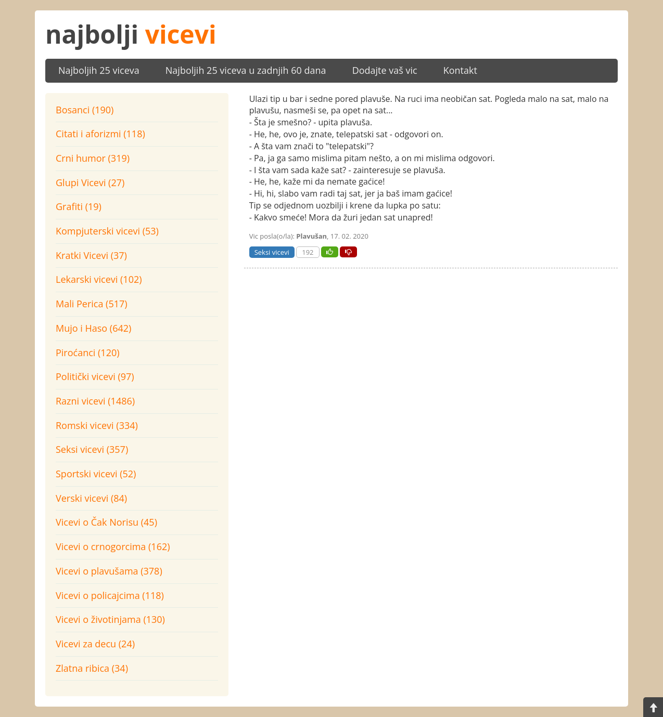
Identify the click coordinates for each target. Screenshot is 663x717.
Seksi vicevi (271, 252)
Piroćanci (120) (88, 352)
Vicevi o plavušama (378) (109, 571)
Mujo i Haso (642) (93, 328)
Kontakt (460, 70)
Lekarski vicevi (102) (99, 279)
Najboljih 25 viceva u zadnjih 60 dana (245, 70)
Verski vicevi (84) (91, 498)
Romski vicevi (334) (97, 425)
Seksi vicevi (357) (92, 449)
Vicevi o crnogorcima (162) (113, 546)
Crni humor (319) (93, 158)
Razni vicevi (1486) (95, 401)
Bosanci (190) (84, 109)
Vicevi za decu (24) (95, 643)
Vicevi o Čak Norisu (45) (106, 522)
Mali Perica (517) (92, 303)
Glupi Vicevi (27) (90, 182)
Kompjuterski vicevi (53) (107, 231)
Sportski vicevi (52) (96, 473)
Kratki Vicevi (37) (91, 255)
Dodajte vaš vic (384, 70)
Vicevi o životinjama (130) (110, 619)
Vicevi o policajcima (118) (110, 595)
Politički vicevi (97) (95, 376)
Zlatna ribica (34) (92, 668)
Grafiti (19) (78, 206)
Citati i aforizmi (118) (100, 133)
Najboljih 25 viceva (98, 70)
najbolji (130, 34)
